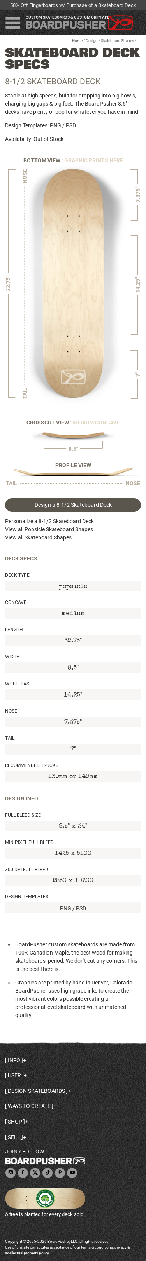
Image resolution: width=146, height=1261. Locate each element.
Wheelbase (18, 684)
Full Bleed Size (23, 815)
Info (14, 1060)
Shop (15, 1121)
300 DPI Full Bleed (26, 869)
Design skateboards (36, 1091)
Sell (14, 1137)
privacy (120, 1247)
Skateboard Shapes (117, 40)
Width (12, 656)
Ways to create (29, 1106)
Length (14, 629)
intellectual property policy (27, 1253)
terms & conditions (97, 1247)
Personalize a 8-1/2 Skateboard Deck (49, 521)
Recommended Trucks (31, 765)
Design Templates (26, 896)
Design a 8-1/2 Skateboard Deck (73, 505)
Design (92, 40)
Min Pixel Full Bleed (29, 842)
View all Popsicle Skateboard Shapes (49, 529)
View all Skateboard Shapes (38, 537)
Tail (9, 738)
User (14, 1075)
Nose (11, 711)
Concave (15, 602)
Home (77, 40)
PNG (55, 125)
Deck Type (17, 575)
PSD (71, 125)
